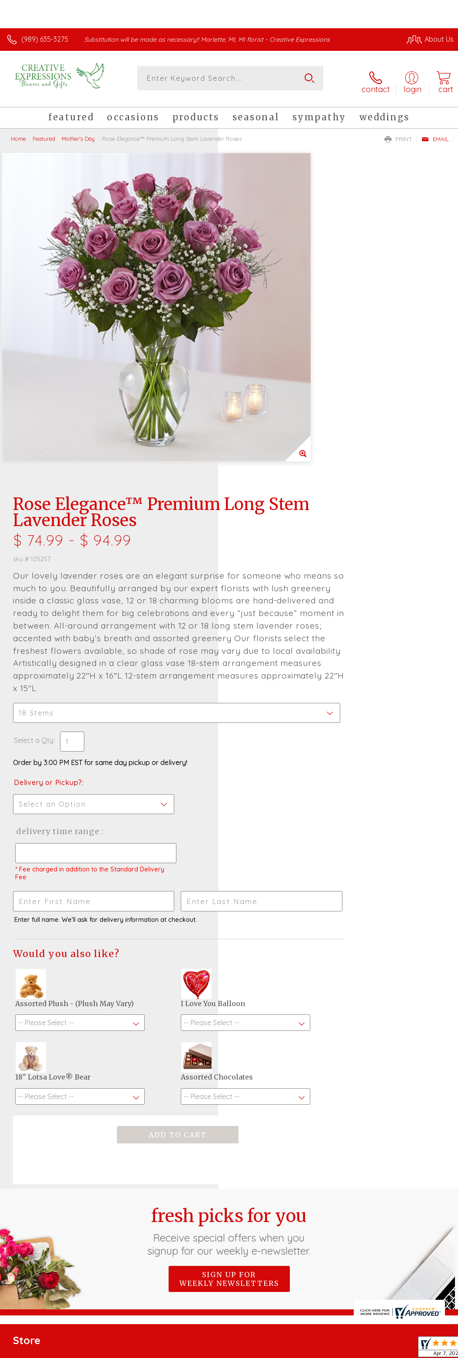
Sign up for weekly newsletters (229, 1053)
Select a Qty (252, 441)
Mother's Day (78, 132)
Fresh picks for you (229, 1006)
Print (398, 133)
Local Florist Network (368, 1265)
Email (435, 133)
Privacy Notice (306, 1265)
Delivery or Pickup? (266, 483)
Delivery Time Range (275, 532)
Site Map (421, 1265)
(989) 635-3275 (44, 39)
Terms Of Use (254, 1265)
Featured (44, 132)
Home (18, 132)
